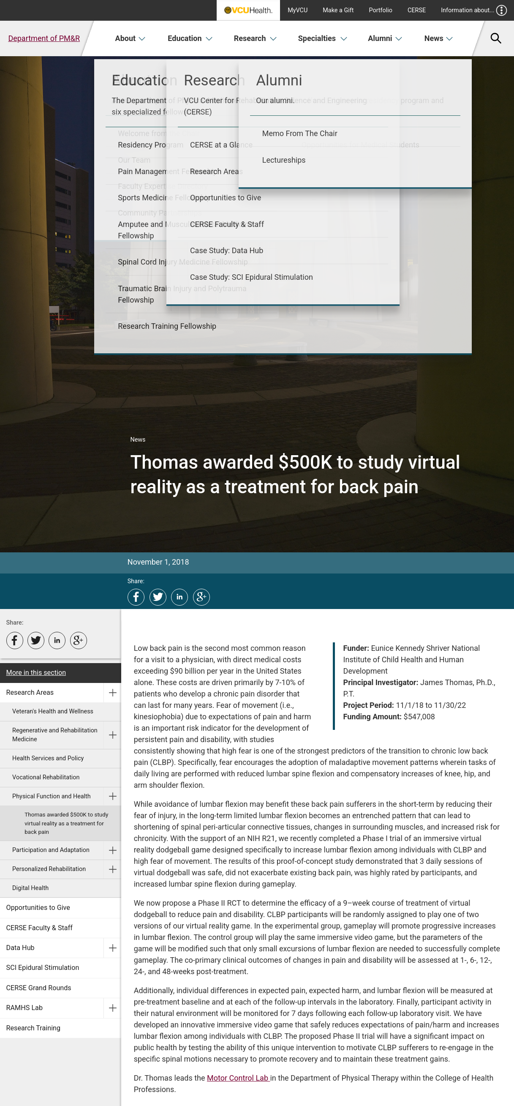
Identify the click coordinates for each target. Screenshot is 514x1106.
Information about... (474, 10)
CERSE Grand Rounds (38, 988)
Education (190, 38)
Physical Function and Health (51, 796)
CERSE (417, 10)
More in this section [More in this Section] (36, 673)
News (439, 38)
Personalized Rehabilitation (49, 869)
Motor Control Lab (238, 1077)
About (130, 38)
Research (255, 38)
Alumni (385, 38)
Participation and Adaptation (51, 850)
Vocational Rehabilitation (45, 777)
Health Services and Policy (48, 758)
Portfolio (380, 10)
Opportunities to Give (38, 908)
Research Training (33, 1028)
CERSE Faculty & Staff (39, 928)
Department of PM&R (44, 38)
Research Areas (30, 692)
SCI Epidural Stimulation (42, 968)
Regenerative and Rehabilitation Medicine (55, 735)
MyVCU (297, 10)
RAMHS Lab (24, 1008)
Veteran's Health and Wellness (52, 711)
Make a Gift (338, 10)
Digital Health (30, 888)
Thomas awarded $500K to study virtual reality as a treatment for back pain (66, 823)
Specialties (323, 38)
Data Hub (20, 948)
